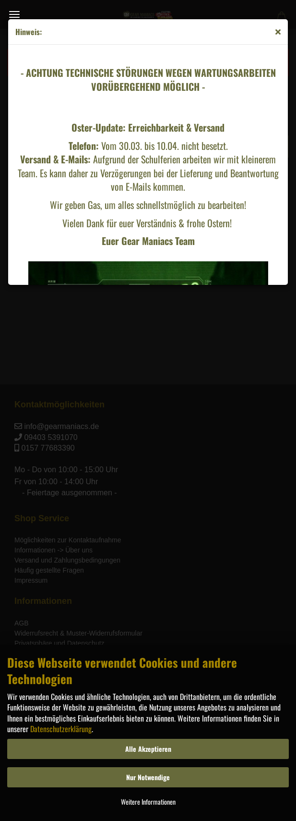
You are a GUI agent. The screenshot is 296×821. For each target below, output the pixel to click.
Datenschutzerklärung (61, 729)
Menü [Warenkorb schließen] (14, 14)
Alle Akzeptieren (148, 749)
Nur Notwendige (148, 777)
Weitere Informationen (148, 801)
